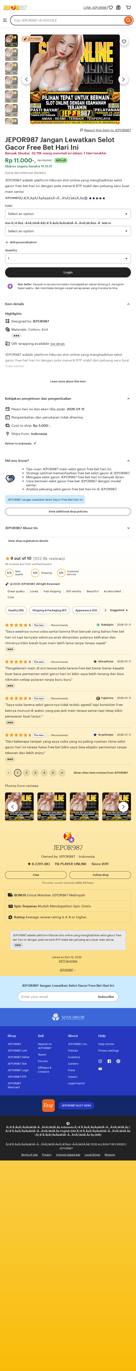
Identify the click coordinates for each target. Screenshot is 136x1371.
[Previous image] (26, 79)
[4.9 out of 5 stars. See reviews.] (97, 198)
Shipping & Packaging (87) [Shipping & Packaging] (49, 610)
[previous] (13, 807)
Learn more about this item (68, 381)
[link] (9, 773)
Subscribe (106, 997)
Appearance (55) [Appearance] (86, 610)
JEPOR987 (12, 198)
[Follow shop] (100, 875)
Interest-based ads (68, 1154)
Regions (110, 1154)
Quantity (11, 250)
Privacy (47, 1154)
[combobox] (66, 20)
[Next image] (123, 79)
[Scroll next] (105, 610)
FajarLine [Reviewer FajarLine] (107, 698)
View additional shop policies (68, 511)
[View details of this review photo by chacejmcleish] (51, 806)
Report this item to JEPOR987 (105, 130)
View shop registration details (28, 540)
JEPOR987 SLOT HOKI (76, 1105)
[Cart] (128, 8)
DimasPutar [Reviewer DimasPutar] (105, 661)
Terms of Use (29, 1154)
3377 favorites (68, 961)
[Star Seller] (86, 198)
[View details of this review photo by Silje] (84, 806)
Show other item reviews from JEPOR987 (101, 772)
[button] (71, 840)
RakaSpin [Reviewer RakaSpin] (107, 624)
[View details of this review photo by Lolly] (19, 806)
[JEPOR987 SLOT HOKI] (48, 1105)
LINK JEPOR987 (96, 8)
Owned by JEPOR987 (58, 857)
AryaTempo (105, 734)
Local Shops (92, 1154)
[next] (123, 807)
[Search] (128, 20)
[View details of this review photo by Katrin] (116, 806)
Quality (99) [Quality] (16, 610)
